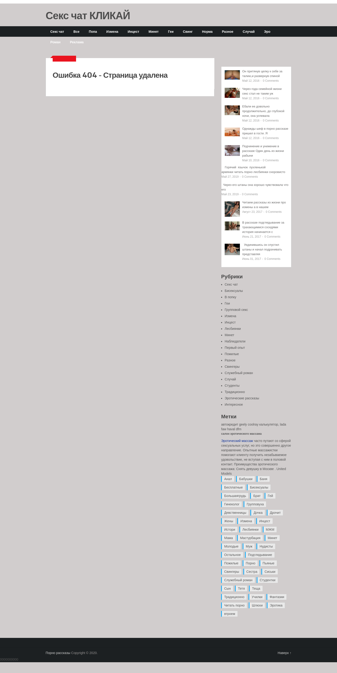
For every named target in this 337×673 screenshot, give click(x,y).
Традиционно (235, 392)
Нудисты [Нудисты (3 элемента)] (266, 546)
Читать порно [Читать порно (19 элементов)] (234, 605)
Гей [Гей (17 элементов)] (270, 496)
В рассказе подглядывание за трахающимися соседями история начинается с (263, 227)
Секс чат (57, 31)
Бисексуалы (234, 291)
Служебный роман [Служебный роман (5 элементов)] (238, 580)
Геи (171, 31)
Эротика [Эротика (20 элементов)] (276, 605)
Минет (154, 31)
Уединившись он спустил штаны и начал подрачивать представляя (262, 249)
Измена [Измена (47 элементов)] (246, 521)
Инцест (133, 31)
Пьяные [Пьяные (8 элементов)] (269, 563)
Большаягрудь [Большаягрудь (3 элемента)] (235, 496)
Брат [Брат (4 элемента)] (256, 496)
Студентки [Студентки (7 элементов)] (267, 580)
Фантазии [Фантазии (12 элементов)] (277, 597)
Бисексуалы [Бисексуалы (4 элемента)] (259, 487)
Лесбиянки (233, 329)
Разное (227, 31)
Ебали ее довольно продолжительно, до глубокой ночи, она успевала (263, 111)
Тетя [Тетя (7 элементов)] (241, 588)
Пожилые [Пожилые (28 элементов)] (231, 563)
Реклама (77, 42)
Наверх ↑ (284, 653)
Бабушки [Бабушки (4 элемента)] (246, 479)
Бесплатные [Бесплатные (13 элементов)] (233, 487)
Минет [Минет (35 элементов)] (272, 538)
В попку (230, 297)
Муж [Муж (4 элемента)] (249, 546)
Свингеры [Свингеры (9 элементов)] (231, 572)
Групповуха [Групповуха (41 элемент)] (255, 504)
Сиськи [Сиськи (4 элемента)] (269, 572)
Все (76, 31)
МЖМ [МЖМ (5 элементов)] (270, 529)
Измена (112, 31)
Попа (93, 31)
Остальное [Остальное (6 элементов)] (232, 555)
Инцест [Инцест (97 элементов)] (264, 521)
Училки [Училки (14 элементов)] (257, 597)
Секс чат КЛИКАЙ (88, 15)
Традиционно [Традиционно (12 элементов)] (234, 597)
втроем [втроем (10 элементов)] (229, 614)
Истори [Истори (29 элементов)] (229, 529)
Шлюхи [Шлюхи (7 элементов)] (257, 605)
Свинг (188, 31)
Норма (207, 31)
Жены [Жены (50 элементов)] (228, 521)
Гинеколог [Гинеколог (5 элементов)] (231, 504)
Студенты (232, 385)
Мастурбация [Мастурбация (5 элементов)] (250, 538)
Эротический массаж (237, 441)
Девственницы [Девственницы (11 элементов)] (235, 513)
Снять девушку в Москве (255, 469)
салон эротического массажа (241, 433)
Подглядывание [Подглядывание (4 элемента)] (260, 555)
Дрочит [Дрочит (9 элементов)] (275, 513)
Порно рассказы (58, 653)
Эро (267, 31)
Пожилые (232, 354)
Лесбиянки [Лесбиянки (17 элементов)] (250, 529)
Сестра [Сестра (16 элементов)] (251, 572)
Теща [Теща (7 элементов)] (256, 588)
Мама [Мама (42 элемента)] (228, 538)
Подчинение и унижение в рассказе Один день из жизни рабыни (263, 150)
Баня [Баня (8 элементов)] (263, 479)
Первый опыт (235, 347)
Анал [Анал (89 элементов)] (228, 479)
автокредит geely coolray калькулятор (249, 424)
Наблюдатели (235, 341)
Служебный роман (239, 373)
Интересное (234, 404)
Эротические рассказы (242, 398)
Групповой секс (236, 310)
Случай (249, 31)
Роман (55, 42)
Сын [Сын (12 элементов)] (227, 588)
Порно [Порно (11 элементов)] (250, 563)
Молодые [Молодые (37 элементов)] (231, 546)
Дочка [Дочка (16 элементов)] (258, 513)
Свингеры (232, 366)
